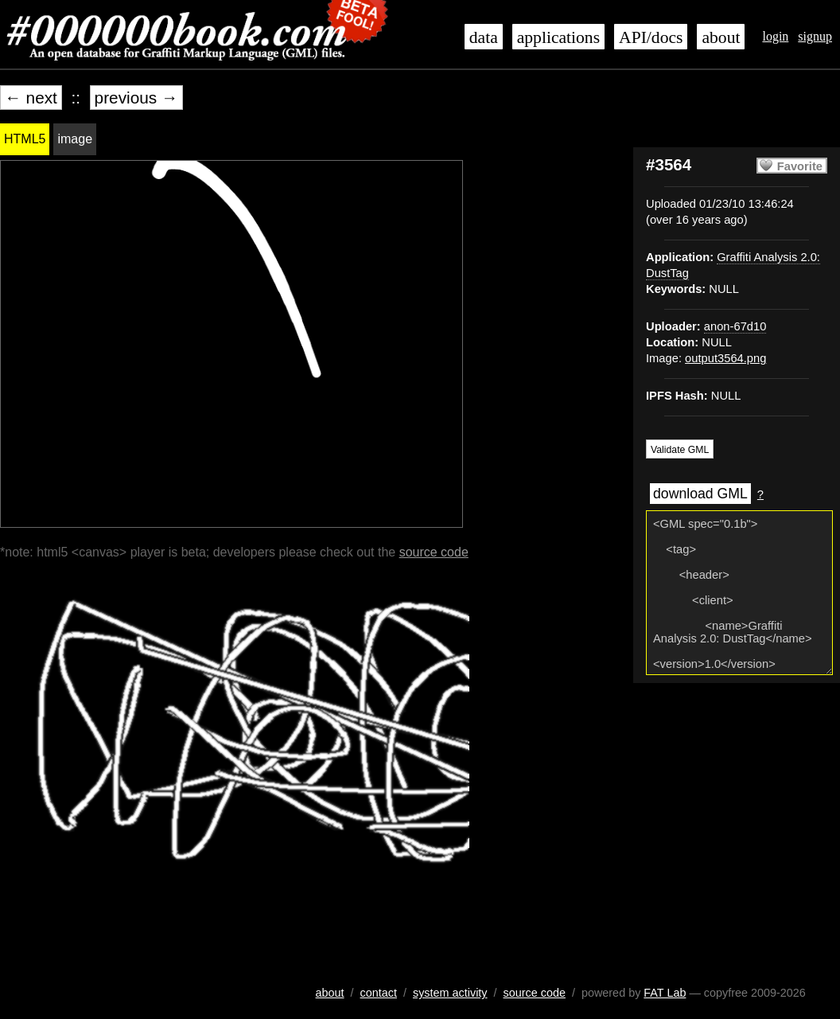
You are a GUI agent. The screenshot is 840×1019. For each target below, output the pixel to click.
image (74, 139)
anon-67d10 (735, 326)
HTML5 (24, 139)
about (721, 37)
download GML (700, 494)
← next (31, 97)
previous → (136, 97)
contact (378, 992)
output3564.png (725, 358)
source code (434, 552)
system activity (450, 992)
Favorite (799, 166)
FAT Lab (665, 992)
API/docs (650, 37)
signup (815, 36)
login (775, 36)
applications (558, 37)
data (483, 37)
